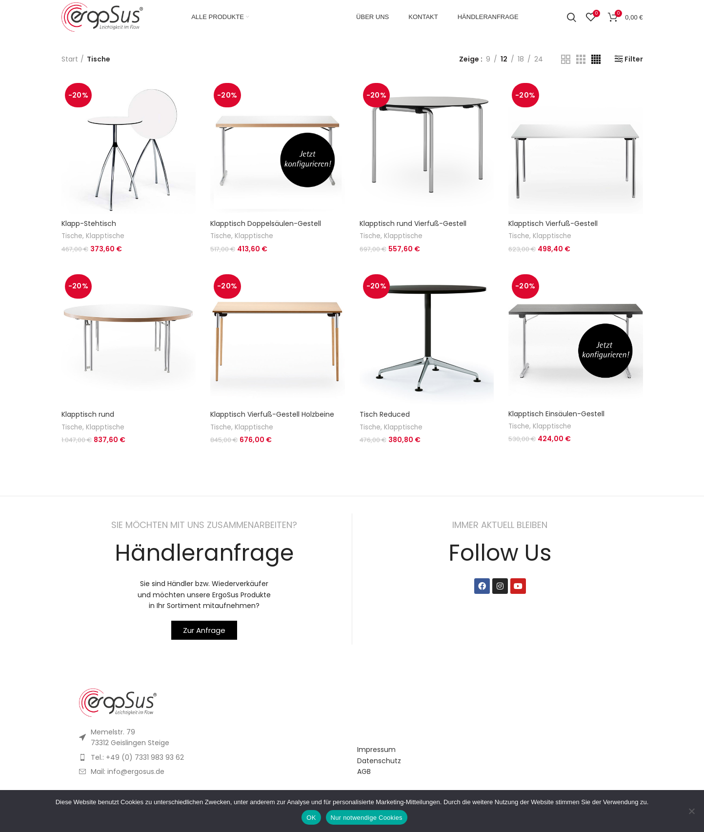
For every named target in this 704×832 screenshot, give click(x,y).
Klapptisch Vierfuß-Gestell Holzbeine (272, 414)
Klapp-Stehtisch (88, 223)
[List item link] (213, 757)
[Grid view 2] (565, 59)
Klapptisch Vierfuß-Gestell (553, 223)
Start (69, 59)
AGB (364, 771)
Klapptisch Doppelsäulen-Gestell (265, 223)
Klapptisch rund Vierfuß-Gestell (413, 223)
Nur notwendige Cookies (366, 817)
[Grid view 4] (596, 59)
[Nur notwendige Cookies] (692, 811)
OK (311, 817)
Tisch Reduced (385, 414)
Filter (633, 59)
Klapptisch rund (87, 414)
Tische (71, 236)
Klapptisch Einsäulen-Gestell (556, 414)
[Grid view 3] (580, 59)
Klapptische (105, 236)
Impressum (376, 749)
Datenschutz (379, 761)
